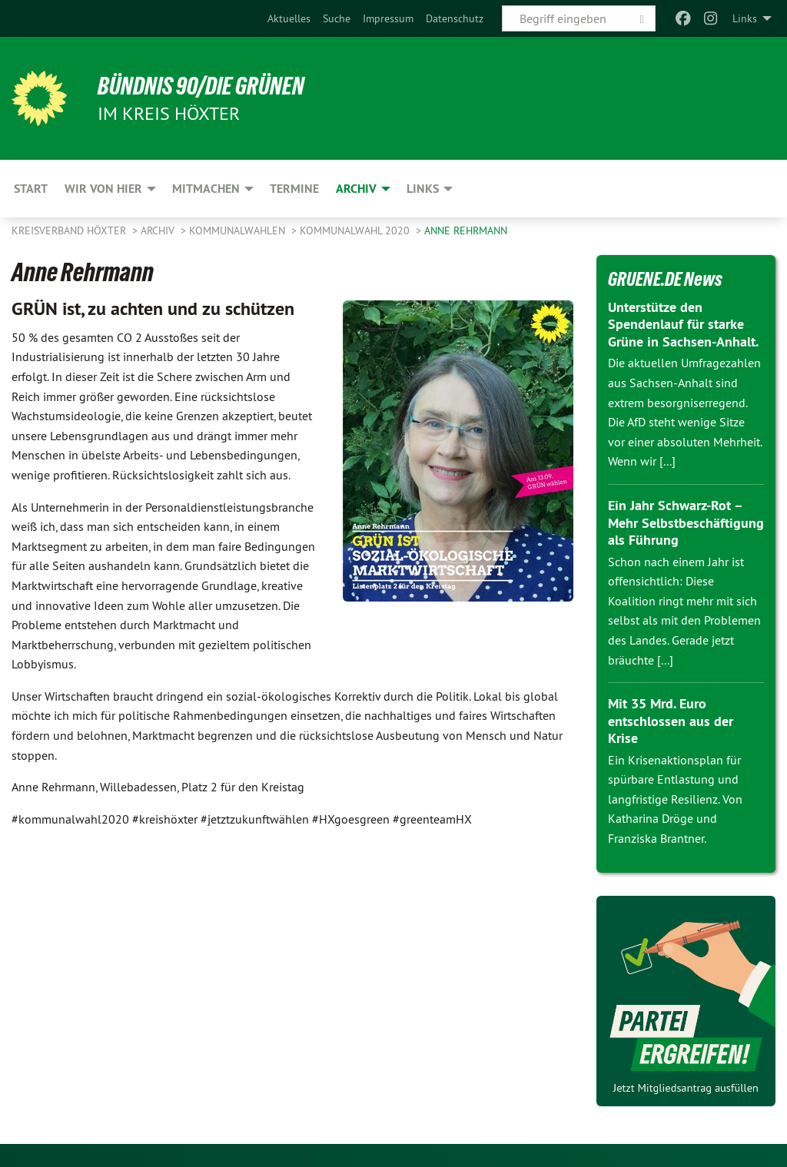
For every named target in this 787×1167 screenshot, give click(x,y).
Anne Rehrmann (465, 230)
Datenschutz (454, 18)
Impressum (388, 18)
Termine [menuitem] (294, 189)
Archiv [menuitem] (356, 189)
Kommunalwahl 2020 (356, 230)
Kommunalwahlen (238, 230)
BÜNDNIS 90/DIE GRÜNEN (201, 86)
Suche (336, 18)
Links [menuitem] (744, 18)
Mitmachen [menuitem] (206, 189)
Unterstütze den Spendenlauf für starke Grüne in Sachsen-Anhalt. (683, 324)
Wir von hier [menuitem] (103, 189)
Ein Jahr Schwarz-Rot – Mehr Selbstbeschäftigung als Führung (686, 522)
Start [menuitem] (31, 189)
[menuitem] (288, 18)
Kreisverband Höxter (70, 230)
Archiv (159, 230)
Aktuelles (288, 18)
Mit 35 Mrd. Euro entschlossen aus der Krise (670, 721)
